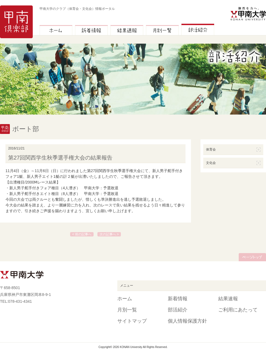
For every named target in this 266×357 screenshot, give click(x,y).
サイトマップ (132, 321)
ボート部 (25, 129)
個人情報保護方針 (187, 321)
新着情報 (177, 298)
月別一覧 (127, 310)
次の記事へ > (109, 234)
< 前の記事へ (81, 234)
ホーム (124, 298)
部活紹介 (177, 310)
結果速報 (228, 298)
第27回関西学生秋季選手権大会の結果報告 (60, 158)
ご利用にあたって (238, 310)
